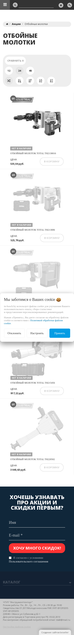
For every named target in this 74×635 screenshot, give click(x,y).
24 (19, 70)
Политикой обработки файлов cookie (33, 322)
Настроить (37, 333)
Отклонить (14, 333)
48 (30, 70)
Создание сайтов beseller (55, 632)
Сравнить (15, 60)
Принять (59, 333)
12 (8, 70)
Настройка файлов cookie (17, 626)
